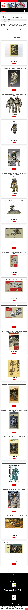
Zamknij (26, 608)
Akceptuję (26, 607)
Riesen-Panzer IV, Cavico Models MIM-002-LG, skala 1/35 (14, 489)
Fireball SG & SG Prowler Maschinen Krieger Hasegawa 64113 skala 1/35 (14, 306)
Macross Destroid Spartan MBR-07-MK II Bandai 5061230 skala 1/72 (14, 463)
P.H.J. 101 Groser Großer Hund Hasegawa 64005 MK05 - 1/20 (14, 436)
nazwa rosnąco (4, 17)
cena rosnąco (15, 17)
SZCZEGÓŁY (14, 63)
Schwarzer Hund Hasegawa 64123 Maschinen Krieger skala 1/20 (14, 226)
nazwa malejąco (9, 17)
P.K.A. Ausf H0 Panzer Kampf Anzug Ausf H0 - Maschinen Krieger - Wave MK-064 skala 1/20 (14, 174)
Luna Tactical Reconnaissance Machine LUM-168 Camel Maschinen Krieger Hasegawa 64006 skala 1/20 (14, 332)
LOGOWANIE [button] (14, 8)
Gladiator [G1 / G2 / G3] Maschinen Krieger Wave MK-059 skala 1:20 (14, 515)
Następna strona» (17, 37)
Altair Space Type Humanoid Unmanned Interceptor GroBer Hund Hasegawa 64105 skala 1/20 (14, 542)
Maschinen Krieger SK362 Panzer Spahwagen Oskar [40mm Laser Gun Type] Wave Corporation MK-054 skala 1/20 (14, 200)
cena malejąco (20, 17)
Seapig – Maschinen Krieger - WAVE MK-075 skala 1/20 (14, 41)
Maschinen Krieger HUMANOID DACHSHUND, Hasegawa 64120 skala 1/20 (14, 411)
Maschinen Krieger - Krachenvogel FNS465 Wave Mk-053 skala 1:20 (14, 357)
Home (14, 601)
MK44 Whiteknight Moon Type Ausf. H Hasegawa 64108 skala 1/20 (14, 384)
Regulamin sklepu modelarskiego (14, 604)
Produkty (14, 602)
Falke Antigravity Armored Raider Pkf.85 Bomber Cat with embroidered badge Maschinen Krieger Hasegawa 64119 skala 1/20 (14, 279)
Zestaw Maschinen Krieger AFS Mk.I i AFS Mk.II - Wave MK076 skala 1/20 (14, 95)
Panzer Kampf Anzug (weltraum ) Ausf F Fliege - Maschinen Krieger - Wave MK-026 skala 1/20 (14, 148)
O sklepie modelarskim (14, 603)
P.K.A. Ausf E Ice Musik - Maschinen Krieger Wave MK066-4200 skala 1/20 (14, 121)
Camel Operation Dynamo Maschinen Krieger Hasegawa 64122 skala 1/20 (14, 253)
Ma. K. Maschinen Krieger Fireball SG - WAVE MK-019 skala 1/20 (14, 68)
